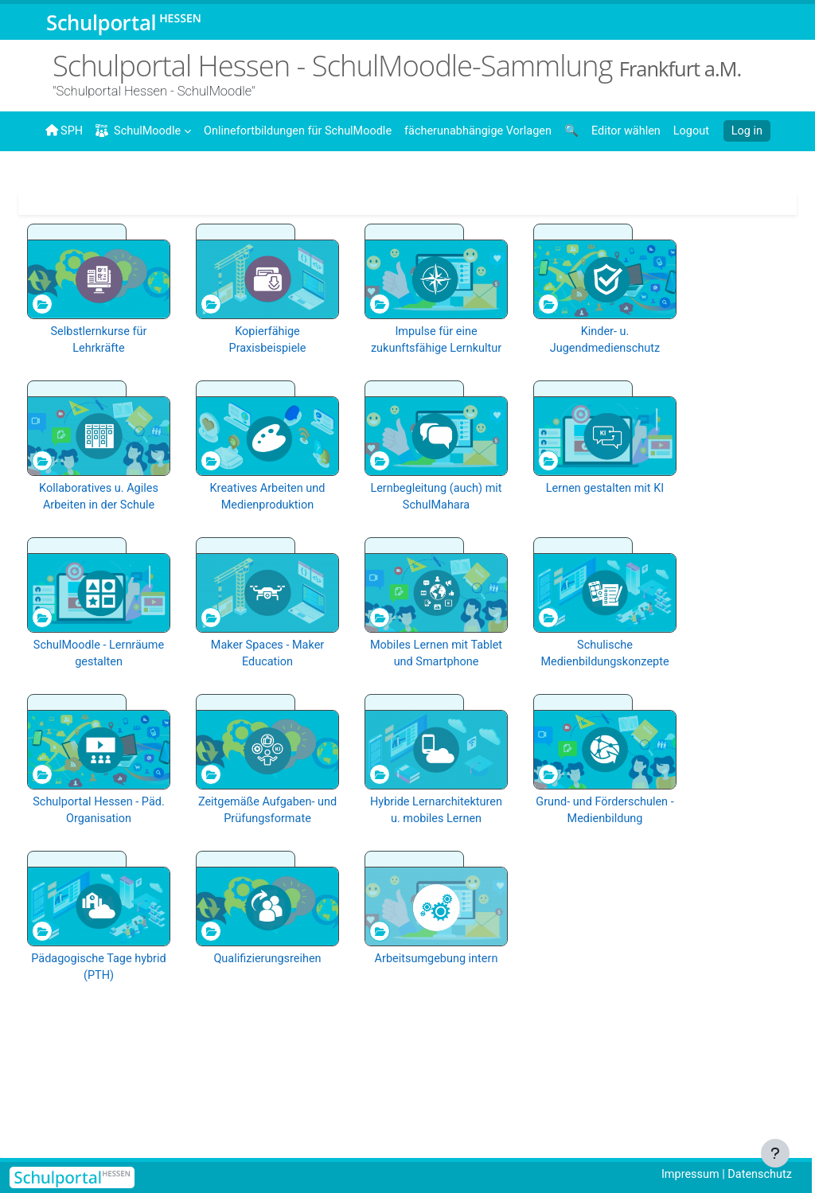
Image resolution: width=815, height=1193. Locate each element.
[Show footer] (775, 1153)
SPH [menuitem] (64, 130)
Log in (737, 131)
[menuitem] (304, 129)
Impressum (686, 1175)
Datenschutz (758, 1175)
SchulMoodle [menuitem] (141, 131)
